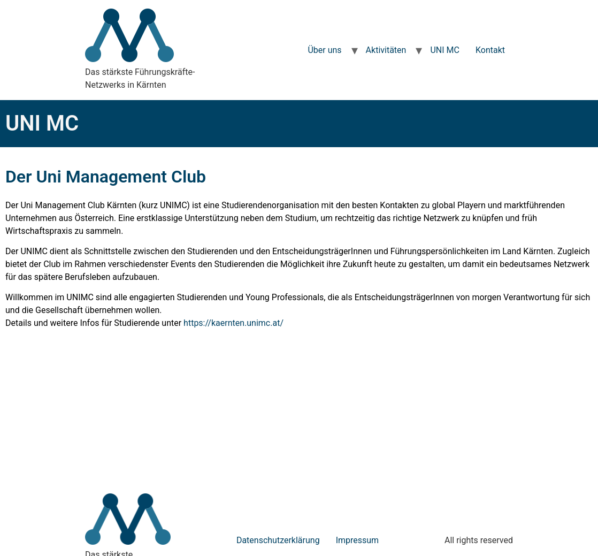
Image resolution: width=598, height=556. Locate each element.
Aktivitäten (386, 50)
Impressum (357, 540)
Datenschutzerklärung (278, 540)
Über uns (324, 50)
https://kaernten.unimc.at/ (233, 323)
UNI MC (444, 50)
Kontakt (490, 50)
